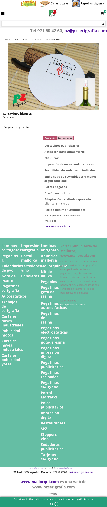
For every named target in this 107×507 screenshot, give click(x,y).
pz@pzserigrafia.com (85, 30)
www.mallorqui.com (39, 481)
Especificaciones (65, 138)
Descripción (50, 138)
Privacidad (88, 499)
